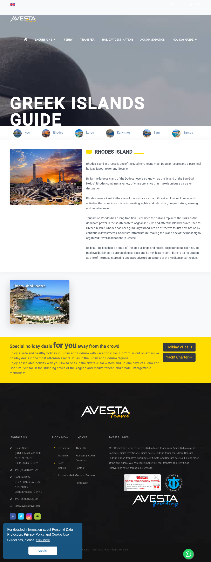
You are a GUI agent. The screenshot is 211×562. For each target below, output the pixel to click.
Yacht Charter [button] (179, 357)
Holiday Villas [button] (179, 347)
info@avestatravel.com (28, 505)
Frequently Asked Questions (85, 458)
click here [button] (43, 540)
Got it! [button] (43, 550)
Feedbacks (82, 482)
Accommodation (63, 475)
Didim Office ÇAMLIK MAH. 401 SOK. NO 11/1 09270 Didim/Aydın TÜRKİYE (28, 455)
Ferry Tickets (62, 465)
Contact (80, 468)
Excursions (63, 448)
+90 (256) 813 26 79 (26, 470)
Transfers (63, 455)
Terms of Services (85, 475)
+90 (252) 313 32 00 (26, 498)
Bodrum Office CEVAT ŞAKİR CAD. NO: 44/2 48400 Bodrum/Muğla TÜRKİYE (28, 484)
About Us (81, 448)
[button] (15, 4)
